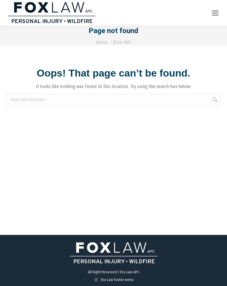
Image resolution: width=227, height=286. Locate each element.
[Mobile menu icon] (215, 13)
